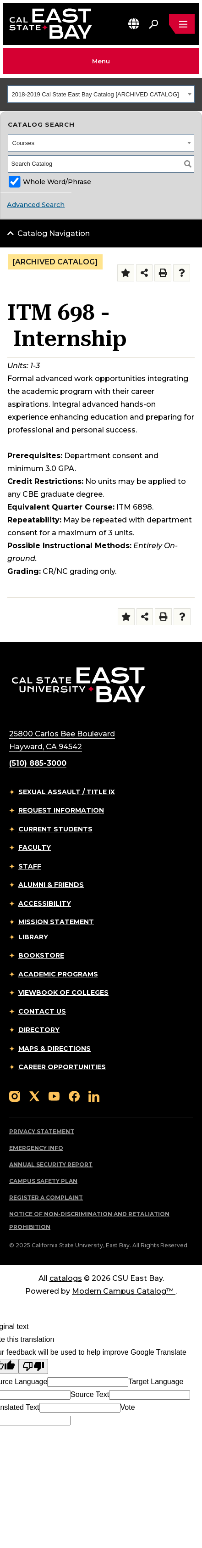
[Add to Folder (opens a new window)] (125, 272)
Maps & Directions (54, 1048)
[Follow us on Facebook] (74, 1095)
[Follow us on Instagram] (14, 1095)
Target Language (155, 1381)
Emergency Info (36, 1147)
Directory (39, 1030)
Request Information (61, 810)
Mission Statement (56, 922)
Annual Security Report (51, 1164)
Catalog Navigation (53, 233)
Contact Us (42, 1011)
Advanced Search (36, 205)
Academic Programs (58, 974)
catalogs (65, 1278)
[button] (134, 23)
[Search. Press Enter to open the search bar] (153, 24)
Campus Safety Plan (43, 1181)
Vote (127, 1407)
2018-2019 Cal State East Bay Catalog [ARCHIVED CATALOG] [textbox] (95, 94)
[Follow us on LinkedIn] (93, 1095)
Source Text (90, 1394)
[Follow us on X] (34, 1095)
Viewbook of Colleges (63, 992)
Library (33, 937)
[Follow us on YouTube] (54, 1095)
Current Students (55, 829)
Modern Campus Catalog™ (123, 1291)
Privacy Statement (41, 1131)
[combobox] (101, 94)
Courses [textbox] (23, 143)
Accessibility (44, 903)
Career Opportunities (62, 1067)
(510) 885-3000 (37, 763)
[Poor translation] (33, 1366)
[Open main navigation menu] (182, 24)
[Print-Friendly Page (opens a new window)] (162, 272)
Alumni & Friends (51, 885)
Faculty (34, 847)
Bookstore (41, 955)
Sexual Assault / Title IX (66, 792)
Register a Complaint (46, 1197)
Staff (29, 866)
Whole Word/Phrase (57, 182)
